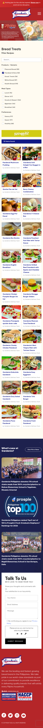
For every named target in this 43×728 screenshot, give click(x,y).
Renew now (35, 2)
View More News (33, 449)
